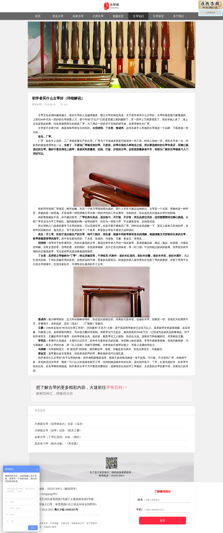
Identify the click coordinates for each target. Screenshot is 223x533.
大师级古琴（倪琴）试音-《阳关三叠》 (58, 430)
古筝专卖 (65, 523)
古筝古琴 (43, 523)
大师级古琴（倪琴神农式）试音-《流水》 (60, 423)
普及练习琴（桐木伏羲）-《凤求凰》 (57, 443)
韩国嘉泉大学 (77, 523)
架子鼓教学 (92, 523)
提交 (162, 520)
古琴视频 (54, 523)
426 (63, 104)
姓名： (142, 499)
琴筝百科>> (116, 387)
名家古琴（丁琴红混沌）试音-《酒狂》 (58, 437)
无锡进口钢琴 (50, 527)
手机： (141, 509)
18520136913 (54, 488)
